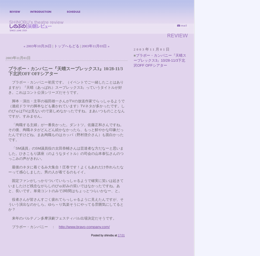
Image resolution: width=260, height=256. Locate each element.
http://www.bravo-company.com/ (84, 227)
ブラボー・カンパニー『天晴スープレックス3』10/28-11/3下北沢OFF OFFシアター (160, 60)
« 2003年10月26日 (38, 46)
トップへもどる (66, 46)
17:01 (121, 235)
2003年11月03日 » (95, 46)
